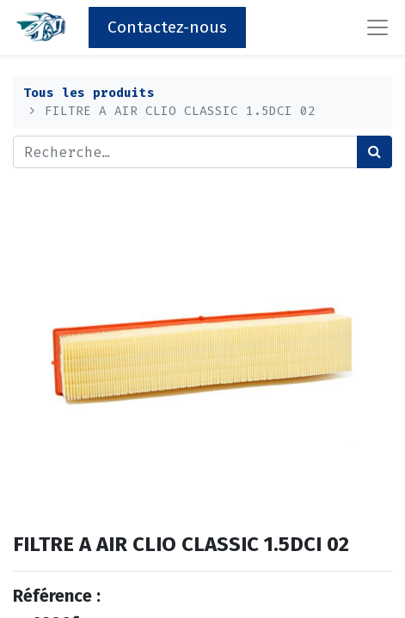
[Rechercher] (374, 152)
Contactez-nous (167, 27)
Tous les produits (89, 93)
